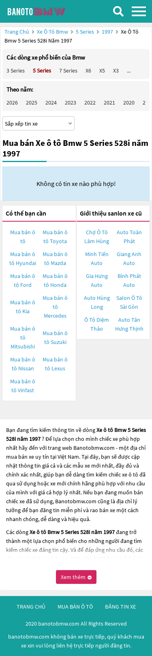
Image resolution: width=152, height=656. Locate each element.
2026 (12, 102)
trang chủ (31, 606)
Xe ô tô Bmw (52, 31)
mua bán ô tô (75, 606)
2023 (70, 102)
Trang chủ (16, 31)
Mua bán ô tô (22, 237)
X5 (102, 70)
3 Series (15, 70)
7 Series (68, 70)
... (129, 70)
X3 (116, 70)
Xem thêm (76, 577)
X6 (88, 70)
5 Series (85, 31)
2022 (90, 102)
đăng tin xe (120, 606)
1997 (108, 31)
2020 (129, 102)
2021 (109, 102)
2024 (51, 102)
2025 (31, 102)
